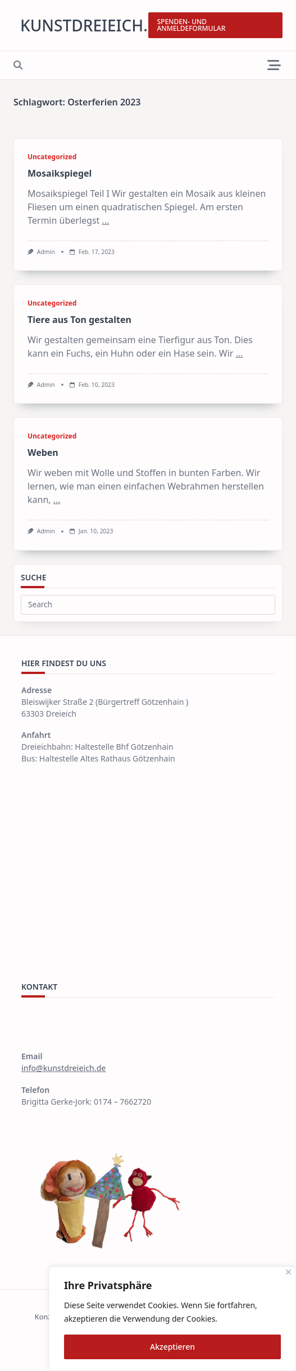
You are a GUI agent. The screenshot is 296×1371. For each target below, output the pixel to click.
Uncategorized (52, 156)
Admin (46, 252)
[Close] (288, 1272)
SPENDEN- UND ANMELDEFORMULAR (191, 25)
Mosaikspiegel (60, 173)
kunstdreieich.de (94, 25)
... (105, 220)
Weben (43, 452)
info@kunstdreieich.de (63, 1068)
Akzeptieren (172, 1346)
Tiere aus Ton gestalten (79, 319)
